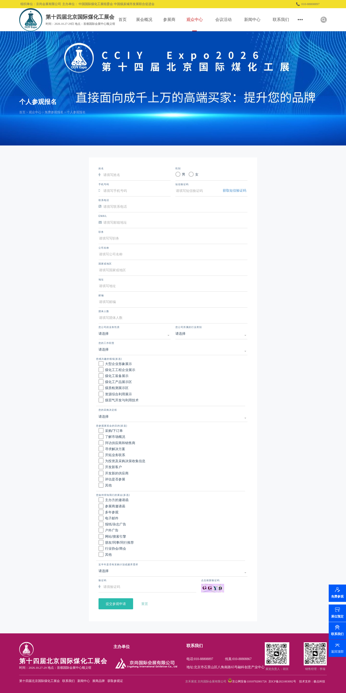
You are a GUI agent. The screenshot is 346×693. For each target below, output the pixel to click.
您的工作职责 (106, 343)
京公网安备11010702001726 (249, 681)
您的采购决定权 (108, 410)
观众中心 (194, 19)
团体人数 (104, 311)
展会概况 (144, 19)
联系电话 (104, 200)
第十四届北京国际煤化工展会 (39, 681)
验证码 (102, 580)
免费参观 (337, 599)
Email (103, 216)
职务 (101, 232)
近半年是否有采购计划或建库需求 (118, 564)
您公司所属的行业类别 (188, 327)
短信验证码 (182, 184)
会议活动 (223, 19)
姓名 (101, 168)
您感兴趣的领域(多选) (109, 359)
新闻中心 (252, 19)
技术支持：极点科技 (312, 681)
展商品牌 (98, 681)
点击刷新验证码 (210, 580)
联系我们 (281, 19)
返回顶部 (337, 651)
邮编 (101, 295)
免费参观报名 (54, 112)
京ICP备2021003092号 (282, 681)
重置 (144, 604)
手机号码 (104, 184)
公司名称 (104, 247)
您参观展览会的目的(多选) (111, 425)
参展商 (169, 19)
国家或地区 (105, 263)
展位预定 (337, 616)
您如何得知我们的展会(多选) (113, 495)
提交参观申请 (116, 604)
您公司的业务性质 (109, 327)
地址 (101, 279)
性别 (178, 168)
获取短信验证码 (234, 190)
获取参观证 (115, 681)
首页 (122, 19)
